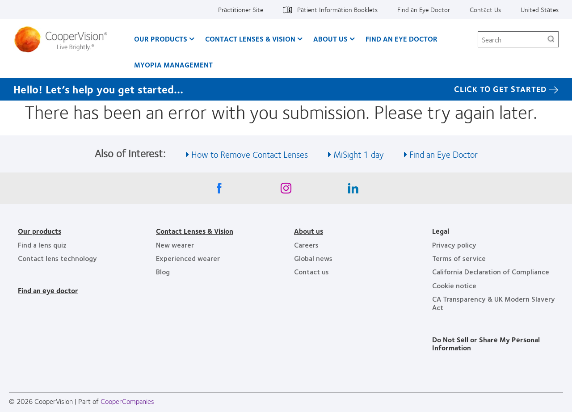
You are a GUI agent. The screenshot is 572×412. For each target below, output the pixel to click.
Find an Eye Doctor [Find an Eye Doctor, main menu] (401, 38)
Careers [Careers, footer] (306, 244)
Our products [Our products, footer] (39, 230)
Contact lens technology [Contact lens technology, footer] (57, 258)
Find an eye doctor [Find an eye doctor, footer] (48, 290)
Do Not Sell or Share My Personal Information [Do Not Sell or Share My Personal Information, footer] (486, 343)
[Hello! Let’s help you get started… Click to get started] (286, 89)
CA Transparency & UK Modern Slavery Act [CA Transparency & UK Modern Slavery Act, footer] (493, 302)
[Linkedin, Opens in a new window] (353, 190)
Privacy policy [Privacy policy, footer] (454, 244)
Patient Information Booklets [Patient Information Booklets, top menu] (337, 9)
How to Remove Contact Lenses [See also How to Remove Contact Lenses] (249, 154)
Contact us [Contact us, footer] (311, 271)
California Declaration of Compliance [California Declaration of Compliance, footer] (490, 271)
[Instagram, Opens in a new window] (286, 190)
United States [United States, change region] (540, 9)
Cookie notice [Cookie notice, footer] (454, 285)
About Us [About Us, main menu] (330, 38)
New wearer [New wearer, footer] (175, 244)
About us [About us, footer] (308, 230)
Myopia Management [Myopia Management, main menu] (173, 64)
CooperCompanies (127, 401)
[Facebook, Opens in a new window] (219, 190)
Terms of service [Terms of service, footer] (459, 258)
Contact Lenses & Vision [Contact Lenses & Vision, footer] (194, 230)
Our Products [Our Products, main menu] (160, 38)
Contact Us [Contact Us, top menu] (485, 9)
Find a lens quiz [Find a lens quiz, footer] (42, 244)
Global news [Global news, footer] (313, 258)
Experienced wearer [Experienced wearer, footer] (188, 258)
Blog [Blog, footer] (163, 271)
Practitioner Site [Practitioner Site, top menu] (240, 9)
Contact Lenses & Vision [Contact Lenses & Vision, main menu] (250, 38)
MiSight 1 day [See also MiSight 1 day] (358, 154)
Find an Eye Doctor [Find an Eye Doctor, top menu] (423, 9)
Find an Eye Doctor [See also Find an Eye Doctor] (443, 154)
